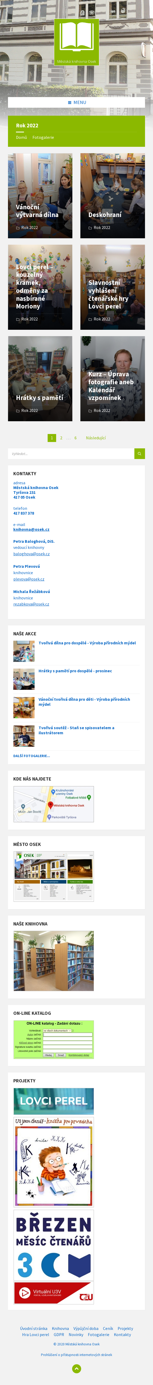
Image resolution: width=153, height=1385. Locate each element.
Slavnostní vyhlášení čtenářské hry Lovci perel (108, 294)
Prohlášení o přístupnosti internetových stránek (76, 1355)
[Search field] (74, 453)
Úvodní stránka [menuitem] (33, 1328)
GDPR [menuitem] (59, 1334)
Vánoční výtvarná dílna (37, 211)
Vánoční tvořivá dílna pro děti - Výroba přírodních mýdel (84, 702)
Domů (21, 137)
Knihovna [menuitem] (60, 1328)
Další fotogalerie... (31, 755)
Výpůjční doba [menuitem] (85, 1328)
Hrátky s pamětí (39, 398)
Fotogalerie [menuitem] (98, 1334)
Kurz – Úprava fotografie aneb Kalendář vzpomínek (111, 386)
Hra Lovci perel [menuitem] (35, 1334)
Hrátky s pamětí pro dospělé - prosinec (75, 670)
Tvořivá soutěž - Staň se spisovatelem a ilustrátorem (76, 730)
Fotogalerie (43, 137)
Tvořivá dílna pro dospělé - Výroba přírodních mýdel (87, 642)
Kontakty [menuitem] (122, 1334)
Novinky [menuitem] (76, 1334)
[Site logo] (77, 86)
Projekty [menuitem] (125, 1328)
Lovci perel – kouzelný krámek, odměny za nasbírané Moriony (34, 286)
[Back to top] (76, 1368)
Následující (96, 437)
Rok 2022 (29, 227)
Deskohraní (104, 215)
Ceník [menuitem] (108, 1328)
